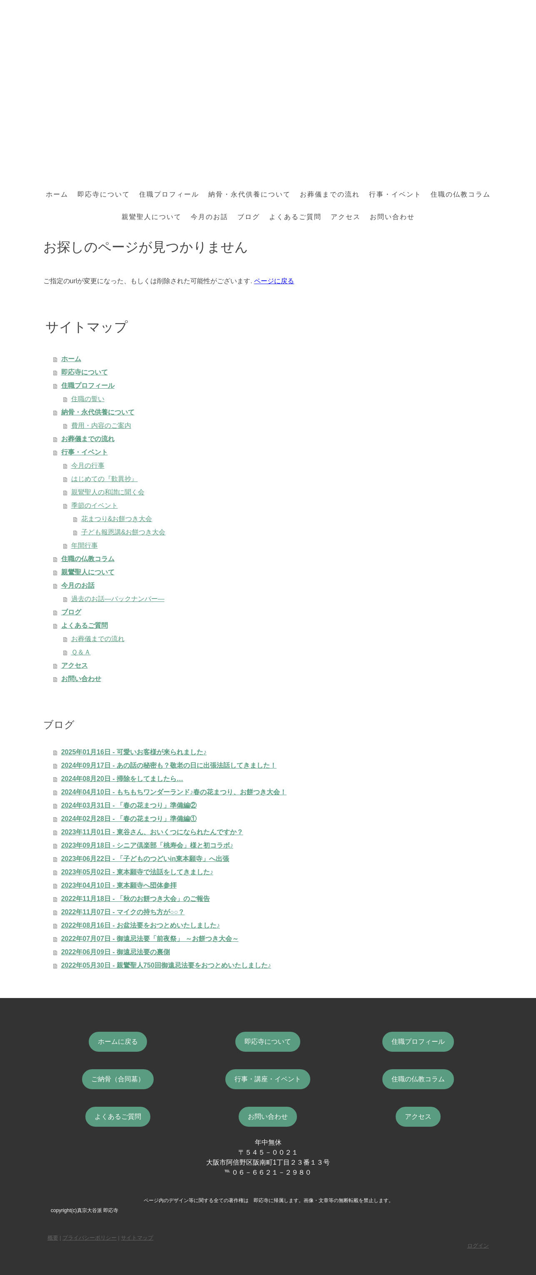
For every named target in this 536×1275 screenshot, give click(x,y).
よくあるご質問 (295, 216)
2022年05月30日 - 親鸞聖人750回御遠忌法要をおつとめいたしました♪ (166, 965)
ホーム (57, 194)
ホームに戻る (118, 1041)
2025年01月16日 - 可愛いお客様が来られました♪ (134, 752)
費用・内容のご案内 (101, 425)
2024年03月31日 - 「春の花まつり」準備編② (129, 805)
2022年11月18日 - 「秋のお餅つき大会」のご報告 (135, 898)
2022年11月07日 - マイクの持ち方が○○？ (123, 912)
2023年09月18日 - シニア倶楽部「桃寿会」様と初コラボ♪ (147, 845)
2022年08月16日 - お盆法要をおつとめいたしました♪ (140, 925)
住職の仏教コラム (461, 194)
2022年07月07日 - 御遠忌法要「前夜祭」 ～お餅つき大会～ (150, 938)
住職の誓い (88, 398)
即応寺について (103, 194)
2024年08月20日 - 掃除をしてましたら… (122, 778)
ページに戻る (274, 280)
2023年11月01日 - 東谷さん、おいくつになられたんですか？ (152, 832)
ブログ (248, 216)
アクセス (346, 216)
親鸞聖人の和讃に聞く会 (108, 492)
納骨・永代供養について (249, 194)
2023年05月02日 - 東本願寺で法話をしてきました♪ (137, 872)
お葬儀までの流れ (330, 194)
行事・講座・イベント (267, 1079)
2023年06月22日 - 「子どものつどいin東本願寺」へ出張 (145, 858)
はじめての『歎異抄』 (104, 478)
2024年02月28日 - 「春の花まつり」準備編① (129, 818)
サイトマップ (137, 1238)
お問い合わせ (392, 216)
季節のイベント (94, 505)
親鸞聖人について (152, 216)
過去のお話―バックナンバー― (118, 598)
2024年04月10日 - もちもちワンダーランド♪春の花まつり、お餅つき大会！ (174, 792)
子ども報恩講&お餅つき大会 (123, 532)
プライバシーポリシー (89, 1238)
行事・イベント (395, 194)
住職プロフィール (169, 194)
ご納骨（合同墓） (118, 1079)
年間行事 (84, 545)
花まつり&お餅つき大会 (116, 518)
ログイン (478, 1246)
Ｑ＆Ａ (81, 652)
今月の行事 (88, 465)
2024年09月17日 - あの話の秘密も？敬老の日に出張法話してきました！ (169, 765)
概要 (52, 1238)
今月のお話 (209, 216)
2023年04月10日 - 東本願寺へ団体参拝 (119, 885)
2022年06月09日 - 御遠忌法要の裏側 (115, 952)
